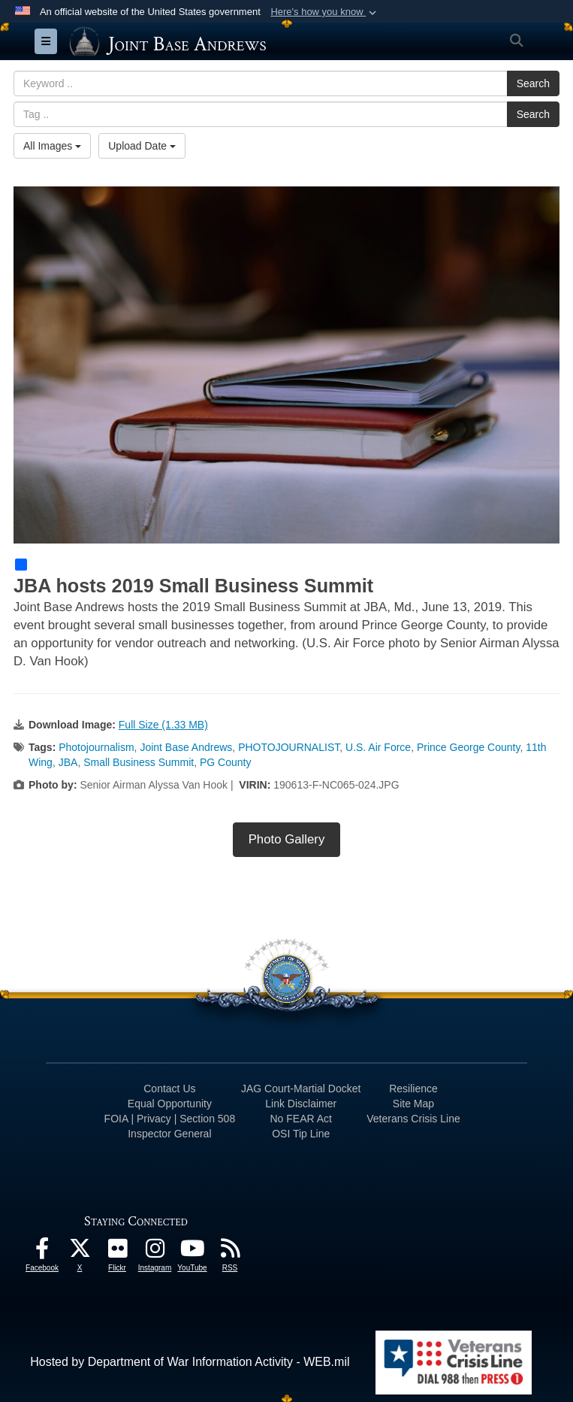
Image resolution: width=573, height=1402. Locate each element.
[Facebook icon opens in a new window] (42, 1252)
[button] (324, 12)
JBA (68, 762)
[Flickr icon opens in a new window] (117, 1252)
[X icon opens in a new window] (79, 1252)
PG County (225, 762)
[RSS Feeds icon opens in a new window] (230, 1252)
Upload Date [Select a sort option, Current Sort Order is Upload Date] (142, 146)
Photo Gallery (287, 839)
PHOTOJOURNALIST (288, 747)
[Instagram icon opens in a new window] (154, 1252)
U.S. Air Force (378, 747)
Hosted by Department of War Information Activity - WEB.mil (189, 1361)
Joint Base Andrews (186, 747)
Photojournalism (96, 747)
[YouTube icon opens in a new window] (192, 1252)
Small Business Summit (138, 762)
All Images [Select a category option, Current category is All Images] (52, 146)
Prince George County (468, 747)
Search (533, 83)
